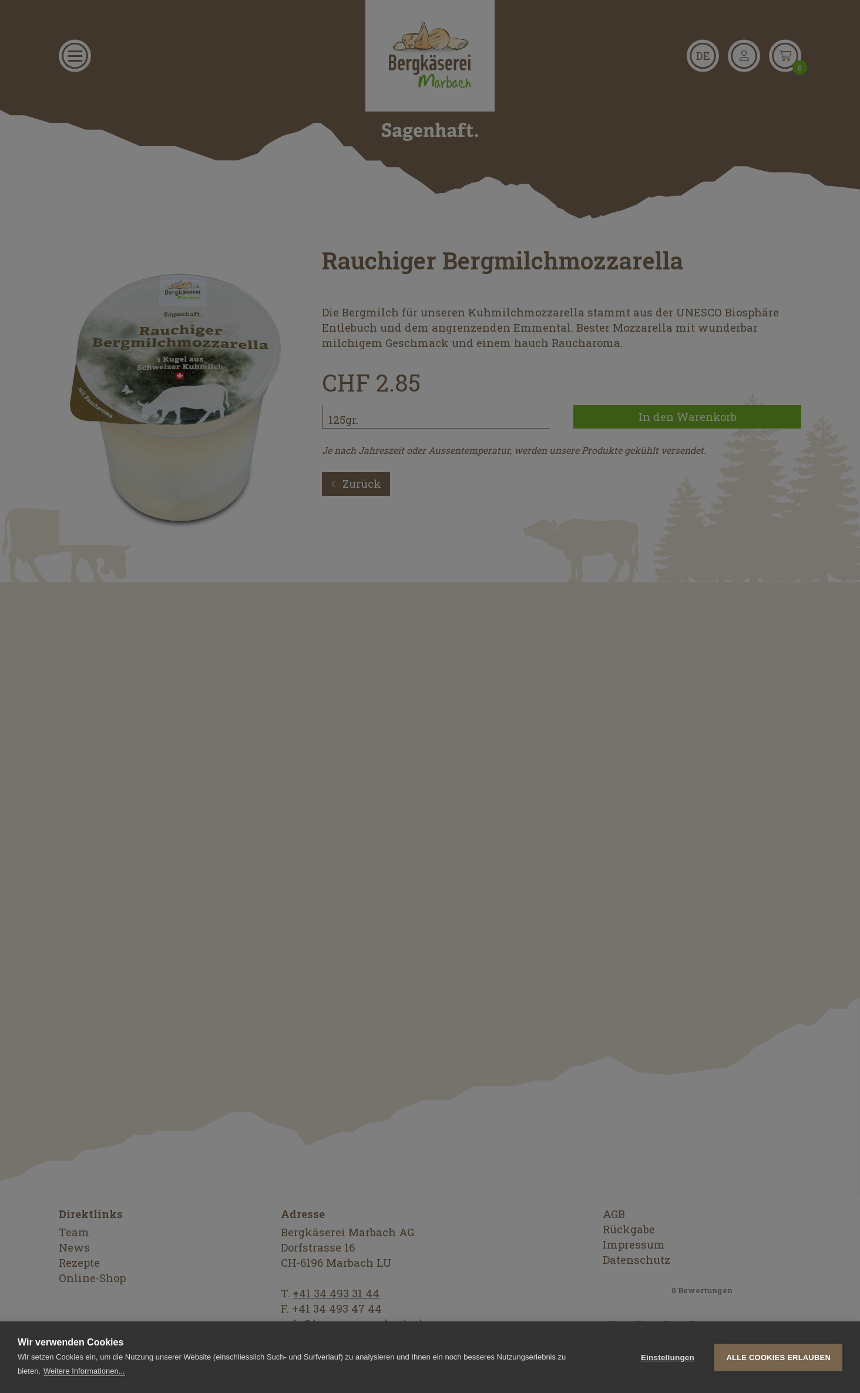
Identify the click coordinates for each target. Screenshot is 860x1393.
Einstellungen (667, 1357)
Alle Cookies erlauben (778, 1357)
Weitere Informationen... (84, 1371)
